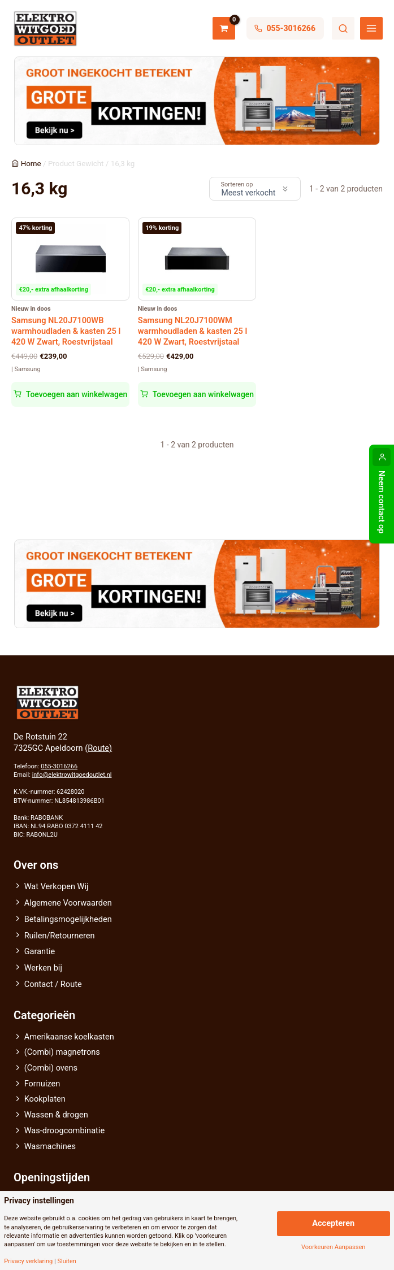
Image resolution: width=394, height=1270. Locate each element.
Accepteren (333, 1223)
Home (31, 163)
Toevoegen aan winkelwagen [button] (76, 394)
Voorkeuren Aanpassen (333, 1247)
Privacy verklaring (28, 1261)
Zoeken (343, 28)
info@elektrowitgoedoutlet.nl (72, 774)
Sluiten (66, 1261)
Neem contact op (381, 502)
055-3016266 (59, 766)
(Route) (98, 748)
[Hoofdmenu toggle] (371, 28)
